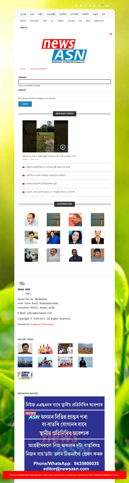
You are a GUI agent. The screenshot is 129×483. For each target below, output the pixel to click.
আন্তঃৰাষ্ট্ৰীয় (51, 14)
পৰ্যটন (44, 20)
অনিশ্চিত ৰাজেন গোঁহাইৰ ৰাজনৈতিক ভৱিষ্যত (46, 175)
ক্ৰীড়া (88, 20)
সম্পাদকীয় (74, 14)
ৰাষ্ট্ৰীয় (40, 14)
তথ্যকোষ (71, 20)
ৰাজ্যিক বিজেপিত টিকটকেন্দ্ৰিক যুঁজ (42, 184)
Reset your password (38, 68)
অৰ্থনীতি (85, 14)
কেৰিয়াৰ (60, 20)
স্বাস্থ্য (80, 20)
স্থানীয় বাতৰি (99, 20)
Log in (23, 69)
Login (107, 6)
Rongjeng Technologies (42, 324)
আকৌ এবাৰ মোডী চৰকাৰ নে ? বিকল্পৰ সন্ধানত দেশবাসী (51, 192)
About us (23, 27)
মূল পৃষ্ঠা (23, 14)
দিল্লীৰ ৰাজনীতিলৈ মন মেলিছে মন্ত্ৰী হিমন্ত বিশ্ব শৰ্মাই (48, 167)
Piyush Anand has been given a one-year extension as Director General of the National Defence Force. (64, 474)
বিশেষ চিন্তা (34, 20)
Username (22, 77)
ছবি (103, 14)
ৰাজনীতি (62, 14)
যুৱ (52, 20)
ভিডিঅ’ (23, 20)
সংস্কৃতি (95, 14)
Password (21, 90)
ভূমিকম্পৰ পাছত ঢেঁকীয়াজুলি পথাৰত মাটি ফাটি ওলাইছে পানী (49, 156)
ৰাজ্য (32, 14)
